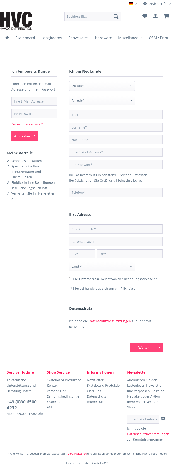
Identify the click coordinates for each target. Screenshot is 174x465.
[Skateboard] (25, 37)
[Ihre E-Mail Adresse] (143, 419)
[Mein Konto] (155, 16)
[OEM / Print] (159, 37)
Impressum (95, 401)
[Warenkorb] (166, 16)
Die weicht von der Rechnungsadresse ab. (116, 279)
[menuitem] (92, 16)
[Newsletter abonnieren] (163, 419)
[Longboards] (51, 37)
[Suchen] (116, 16)
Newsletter (95, 380)
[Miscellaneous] (130, 37)
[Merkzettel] (144, 16)
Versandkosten (77, 453)
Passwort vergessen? (27, 124)
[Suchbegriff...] (92, 16)
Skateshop (55, 401)
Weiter (149, 347)
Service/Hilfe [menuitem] (155, 4)
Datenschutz (96, 396)
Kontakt (52, 385)
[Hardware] (103, 37)
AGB (50, 407)
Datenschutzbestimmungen (110, 321)
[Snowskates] (78, 37)
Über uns (94, 391)
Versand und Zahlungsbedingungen (64, 393)
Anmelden (25, 135)
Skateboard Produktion (64, 380)
